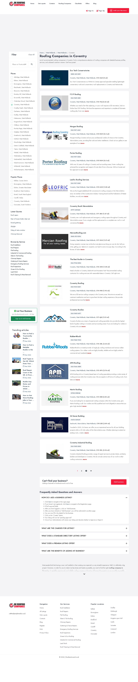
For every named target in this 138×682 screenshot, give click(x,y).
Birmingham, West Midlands (22, 84)
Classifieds (78, 3)
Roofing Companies (65, 3)
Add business (119, 504)
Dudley (113, 630)
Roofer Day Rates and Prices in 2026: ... (27, 385)
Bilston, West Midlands (21, 80)
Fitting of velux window (18, 230)
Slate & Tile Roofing (17, 256)
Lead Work (14, 272)
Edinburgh (114, 633)
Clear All (31, 55)
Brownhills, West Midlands (22, 98)
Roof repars (14, 215)
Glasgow (113, 637)
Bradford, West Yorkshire (22, 191)
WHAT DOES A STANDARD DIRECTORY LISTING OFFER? (64, 558)
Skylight (13, 226)
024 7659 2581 (76, 98)
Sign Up (100, 11)
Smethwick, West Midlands (22, 135)
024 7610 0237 (76, 309)
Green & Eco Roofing (18, 269)
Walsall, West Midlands (21, 152)
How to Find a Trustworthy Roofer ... (28, 335)
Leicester (113, 648)
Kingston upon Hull (116, 641)
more (87, 111)
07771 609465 (75, 232)
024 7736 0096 (76, 285)
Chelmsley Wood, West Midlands (24, 101)
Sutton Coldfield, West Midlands (24, 146)
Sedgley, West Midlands (21, 132)
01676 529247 (75, 442)
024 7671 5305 (75, 206)
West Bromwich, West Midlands (24, 163)
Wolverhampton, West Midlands (24, 170)
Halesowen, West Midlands (22, 118)
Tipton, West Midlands (21, 149)
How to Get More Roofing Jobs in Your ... (28, 397)
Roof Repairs (15, 248)
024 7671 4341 (75, 153)
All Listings (43, 634)
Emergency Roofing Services (20, 264)
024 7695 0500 (76, 469)
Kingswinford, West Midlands (23, 122)
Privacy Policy (44, 655)
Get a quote (41, 3)
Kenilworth (73, 446)
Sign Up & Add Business (23, 319)
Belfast (93, 631)
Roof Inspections (16, 266)
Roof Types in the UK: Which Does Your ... (28, 361)
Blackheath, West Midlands (22, 87)
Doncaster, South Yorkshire (22, 205)
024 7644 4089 (76, 389)
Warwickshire (81, 446)
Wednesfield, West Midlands (23, 159)
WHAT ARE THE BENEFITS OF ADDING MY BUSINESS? (63, 573)
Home (32, 3)
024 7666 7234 (76, 362)
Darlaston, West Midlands (22, 111)
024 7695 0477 (76, 336)
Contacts (52, 3)
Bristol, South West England (22, 194)
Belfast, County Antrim (21, 181)
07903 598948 (75, 416)
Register (42, 648)
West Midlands (80, 78)
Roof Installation (16, 245)
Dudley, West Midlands (21, 115)
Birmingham (94, 635)
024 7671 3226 (76, 179)
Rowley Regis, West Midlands (23, 128)
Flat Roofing (14, 250)
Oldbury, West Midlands (21, 125)
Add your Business (118, 10)
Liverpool (113, 651)
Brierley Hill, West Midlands (22, 94)
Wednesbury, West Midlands (23, 156)
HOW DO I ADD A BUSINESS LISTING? (57, 520)
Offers (87, 3)
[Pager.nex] (86, 493)
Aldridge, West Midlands (21, 77)
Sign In (89, 11)
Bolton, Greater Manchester (22, 187)
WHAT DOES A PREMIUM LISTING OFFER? (58, 565)
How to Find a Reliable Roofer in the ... (28, 348)
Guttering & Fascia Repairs (19, 261)
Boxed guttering (16, 223)
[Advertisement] (69, 35)
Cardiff (93, 649)
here (50, 524)
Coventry (73, 78)
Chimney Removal (16, 234)
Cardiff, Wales (18, 198)
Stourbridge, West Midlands (22, 142)
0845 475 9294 (76, 259)
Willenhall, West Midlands (22, 166)
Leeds (112, 644)
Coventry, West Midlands (21, 104)
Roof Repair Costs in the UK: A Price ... (28, 372)
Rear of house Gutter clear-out (20, 219)
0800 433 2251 (76, 74)
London (113, 655)
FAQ (41, 651)
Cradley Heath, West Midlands (23, 108)
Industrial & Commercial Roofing (21, 253)
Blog (94, 3)
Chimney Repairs (16, 258)
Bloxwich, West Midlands (21, 91)
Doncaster (94, 656)
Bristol (93, 645)
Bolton (93, 638)
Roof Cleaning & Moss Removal (21, 275)
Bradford (93, 642)
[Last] (91, 493)
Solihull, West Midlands (21, 139)
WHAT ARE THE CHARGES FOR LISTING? (58, 550)
